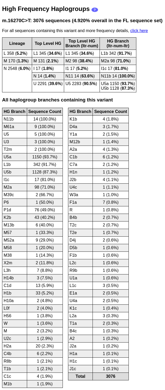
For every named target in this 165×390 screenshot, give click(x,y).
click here (139, 30)
